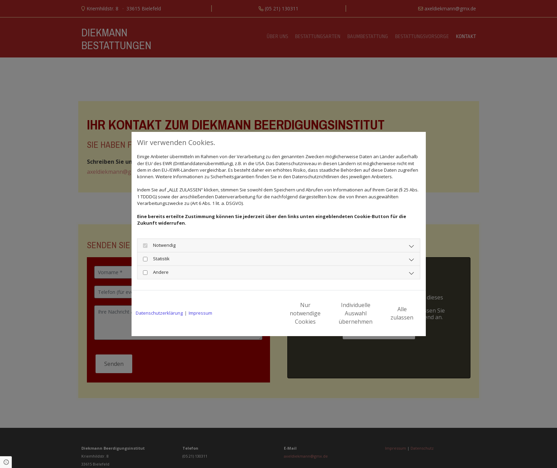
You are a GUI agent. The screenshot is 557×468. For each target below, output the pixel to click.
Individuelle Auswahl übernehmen (324, 313)
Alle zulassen (389, 313)
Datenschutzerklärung (159, 313)
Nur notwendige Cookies (258, 313)
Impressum (200, 313)
